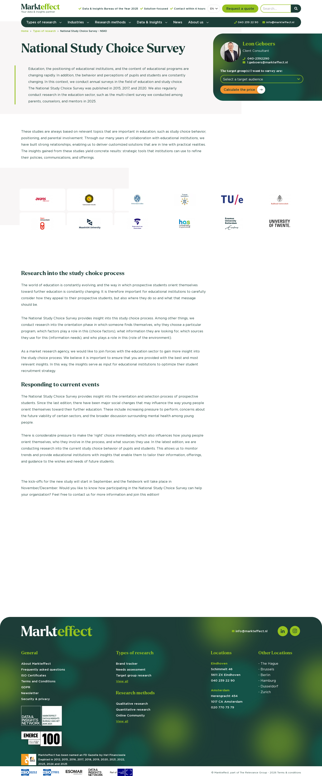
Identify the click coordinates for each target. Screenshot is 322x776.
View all (122, 681)
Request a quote (240, 9)
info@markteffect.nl (249, 631)
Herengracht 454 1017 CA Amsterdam (226, 695)
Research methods (111, 22)
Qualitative (132, 704)
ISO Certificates (33, 675)
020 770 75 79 (222, 707)
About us (196, 22)
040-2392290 (253, 58)
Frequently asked (43, 669)
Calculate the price (237, 90)
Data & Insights (150, 22)
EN (212, 8)
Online (130, 715)
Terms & (289, 772)
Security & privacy (35, 699)
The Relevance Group (253, 772)
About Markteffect (36, 663)
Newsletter (30, 693)
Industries (76, 22)
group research (133, 675)
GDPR (25, 687)
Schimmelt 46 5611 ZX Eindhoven (225, 669)
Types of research (41, 22)
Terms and (38, 681)
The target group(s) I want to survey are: (249, 71)
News (177, 22)
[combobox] (213, 9)
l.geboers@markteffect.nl (263, 62)
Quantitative (133, 709)
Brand (127, 663)
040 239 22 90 (223, 680)
